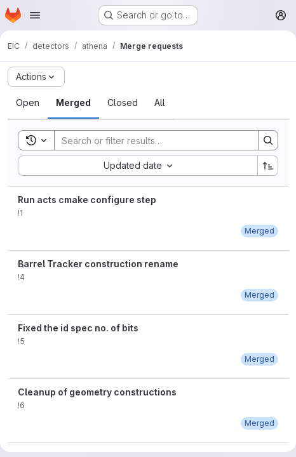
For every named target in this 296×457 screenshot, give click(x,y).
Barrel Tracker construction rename (98, 263)
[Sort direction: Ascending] (268, 166)
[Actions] (36, 77)
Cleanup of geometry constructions (97, 392)
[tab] (28, 103)
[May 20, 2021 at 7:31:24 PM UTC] (259, 230)
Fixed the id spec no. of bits (78, 327)
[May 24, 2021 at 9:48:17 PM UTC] (259, 359)
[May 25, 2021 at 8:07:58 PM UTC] (259, 423)
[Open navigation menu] (35, 15)
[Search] (150, 140)
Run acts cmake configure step (87, 199)
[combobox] (137, 166)
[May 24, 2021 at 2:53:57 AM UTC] (259, 294)
